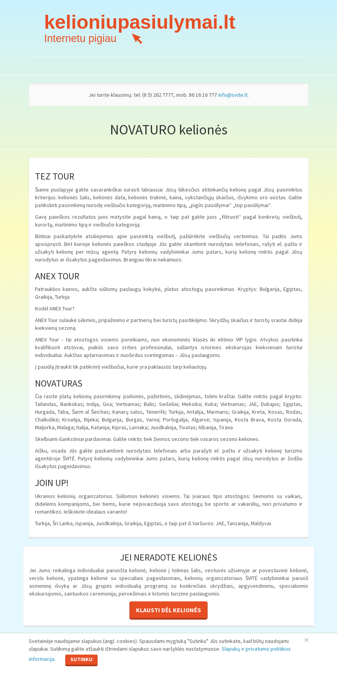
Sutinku (81, 659)
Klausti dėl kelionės (168, 610)
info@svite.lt (233, 94)
